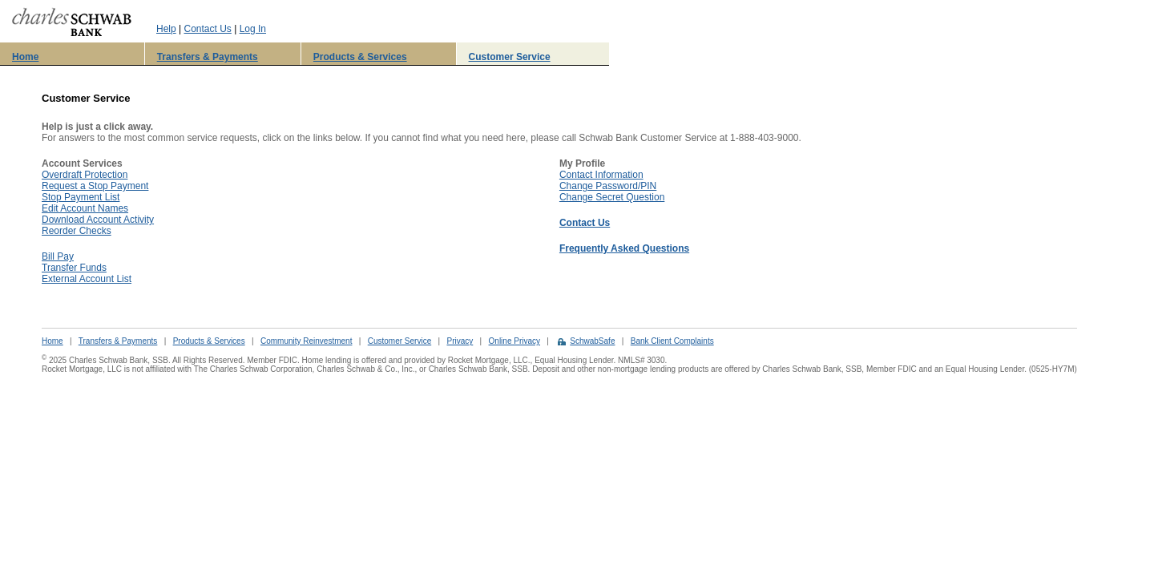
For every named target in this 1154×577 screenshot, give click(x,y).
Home (25, 57)
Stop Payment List (80, 197)
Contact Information (601, 174)
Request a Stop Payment (95, 186)
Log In (253, 28)
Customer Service (510, 57)
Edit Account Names (85, 208)
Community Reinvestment (306, 341)
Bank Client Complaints (672, 341)
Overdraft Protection (84, 174)
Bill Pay (58, 256)
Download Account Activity (98, 219)
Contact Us (207, 28)
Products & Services (360, 57)
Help (166, 28)
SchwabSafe (592, 341)
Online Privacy (514, 341)
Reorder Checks (76, 230)
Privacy (459, 341)
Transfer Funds (74, 267)
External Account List (86, 278)
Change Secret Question (611, 197)
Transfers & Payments (207, 57)
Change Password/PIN (607, 186)
